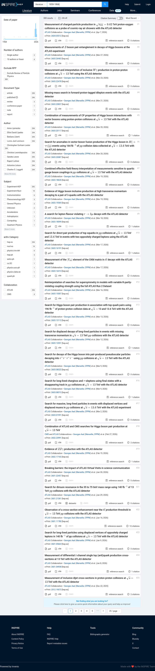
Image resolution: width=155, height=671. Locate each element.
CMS (47, 434)
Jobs (59, 10)
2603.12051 (56, 343)
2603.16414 (56, 271)
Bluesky (135, 639)
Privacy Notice (18, 643)
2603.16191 (56, 248)
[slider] (5, 39)
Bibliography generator (99, 634)
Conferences (94, 10)
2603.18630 (56, 180)
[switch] (120, 18)
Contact (135, 648)
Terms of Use (17, 648)
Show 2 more (10, 229)
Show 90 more (10, 174)
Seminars (75, 10)
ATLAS (48, 32)
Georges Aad (69, 32)
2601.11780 (56, 521)
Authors (44, 10)
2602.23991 (56, 438)
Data (112, 10)
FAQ (48, 634)
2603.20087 (56, 157)
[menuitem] (127, 4)
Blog (134, 634)
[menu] (132, 4)
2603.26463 (56, 59)
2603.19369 (56, 203)
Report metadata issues (57, 643)
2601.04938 (56, 567)
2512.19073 (56, 589)
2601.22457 (56, 476)
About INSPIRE (18, 634)
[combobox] (74, 4)
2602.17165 (56, 457)
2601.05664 (56, 544)
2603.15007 (56, 294)
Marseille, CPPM (83, 32)
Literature (27, 10)
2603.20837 (56, 104)
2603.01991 (56, 415)
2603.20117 (56, 131)
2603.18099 (56, 222)
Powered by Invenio (9, 666)
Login (148, 4)
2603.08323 (56, 370)
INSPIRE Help (52, 639)
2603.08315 (56, 392)
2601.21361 (56, 498)
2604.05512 (56, 36)
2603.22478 (56, 81)
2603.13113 (56, 320)
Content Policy (18, 639)
